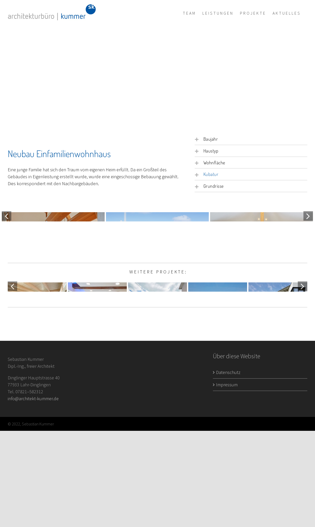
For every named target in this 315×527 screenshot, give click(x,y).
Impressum (227, 481)
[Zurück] (6, 247)
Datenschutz (228, 468)
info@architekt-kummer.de (33, 495)
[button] (251, 139)
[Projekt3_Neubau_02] (261, 246)
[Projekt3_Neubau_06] (157, 246)
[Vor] (308, 247)
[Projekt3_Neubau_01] (53, 246)
